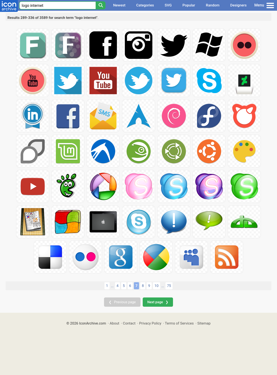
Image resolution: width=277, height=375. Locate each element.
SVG (168, 5)
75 (169, 286)
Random (212, 5)
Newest (119, 5)
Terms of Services (179, 323)
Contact (129, 323)
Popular (188, 5)
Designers (238, 5)
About (114, 323)
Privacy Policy (150, 323)
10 (157, 286)
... (112, 286)
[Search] (101, 5)
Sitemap (204, 323)
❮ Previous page (122, 302)
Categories (145, 5)
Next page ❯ (157, 302)
